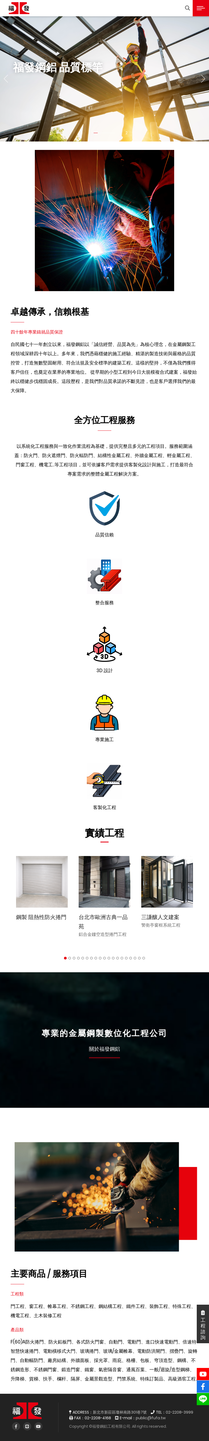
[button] (6, 79)
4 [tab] (78, 958)
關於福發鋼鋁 (104, 1049)
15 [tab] (126, 958)
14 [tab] (122, 958)
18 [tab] (139, 958)
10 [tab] (104, 958)
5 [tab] (82, 958)
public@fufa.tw (151, 1418)
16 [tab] (130, 958)
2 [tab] (69, 958)
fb (203, 1383)
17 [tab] (135, 958)
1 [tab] (65, 958)
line (203, 1396)
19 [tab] (143, 958)
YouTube (203, 1371)
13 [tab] (117, 958)
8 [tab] (95, 958)
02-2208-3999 (179, 1412)
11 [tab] (108, 958)
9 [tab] (100, 958)
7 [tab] (91, 958)
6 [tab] (87, 958)
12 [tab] (113, 958)
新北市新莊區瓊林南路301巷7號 (120, 1412)
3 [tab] (74, 958)
